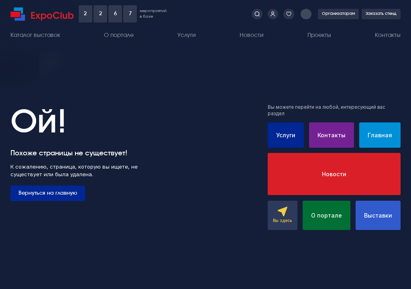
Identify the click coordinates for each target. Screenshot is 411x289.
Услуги (186, 35)
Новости (252, 35)
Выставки (378, 215)
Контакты (388, 35)
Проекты (319, 35)
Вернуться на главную (47, 193)
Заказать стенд (381, 14)
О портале (119, 35)
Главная (380, 135)
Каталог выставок (35, 35)
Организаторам (338, 14)
